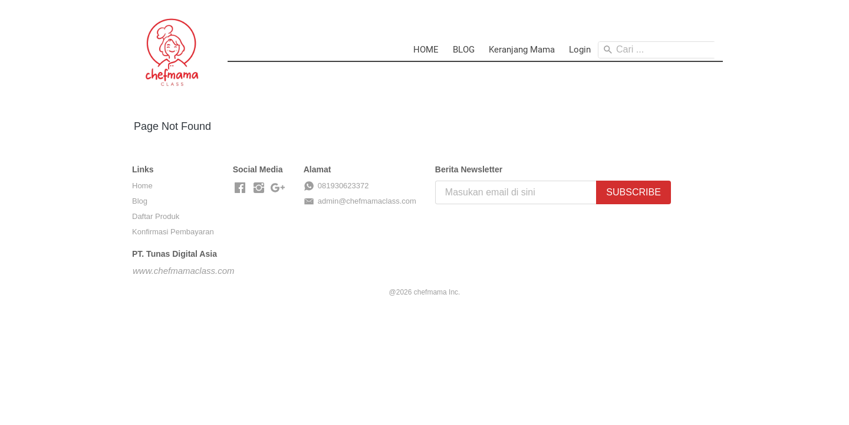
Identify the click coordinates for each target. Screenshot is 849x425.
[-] (240, 188)
